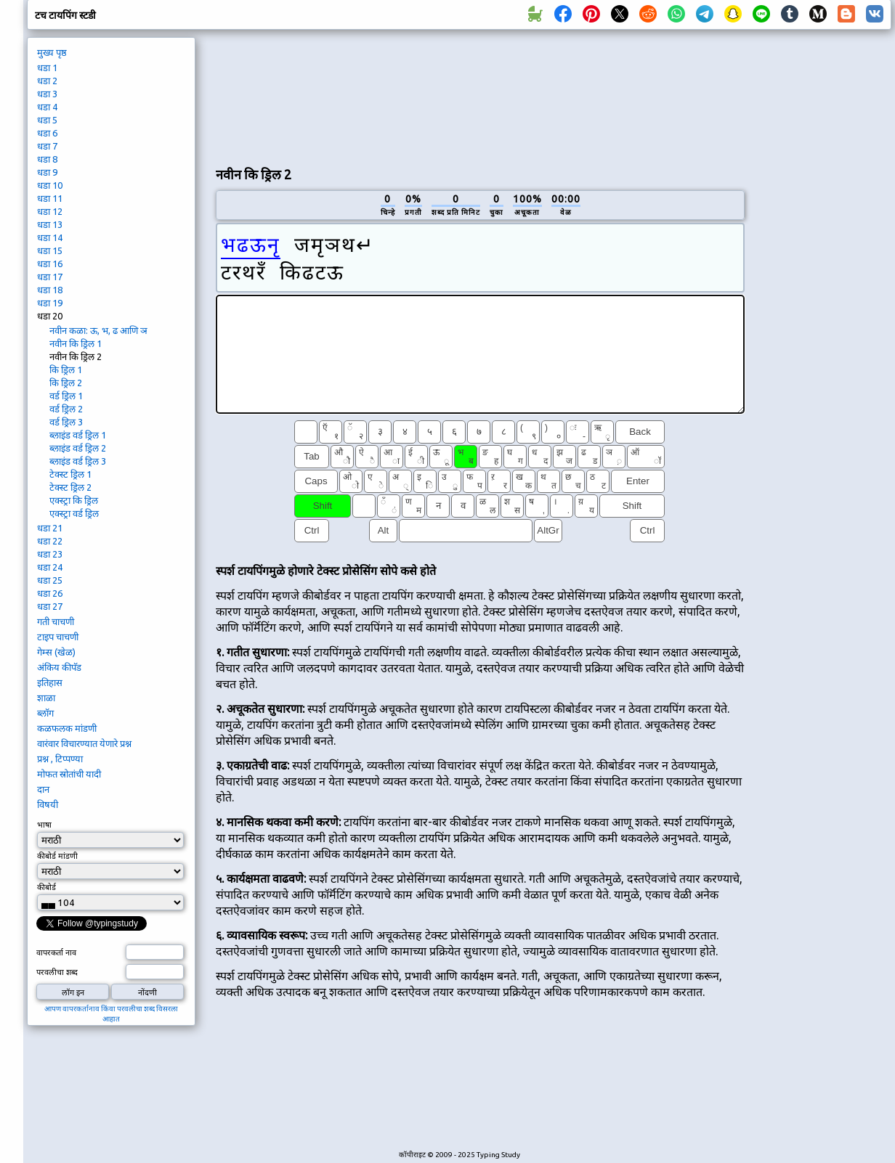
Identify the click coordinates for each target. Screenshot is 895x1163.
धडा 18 (49, 290)
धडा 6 (47, 133)
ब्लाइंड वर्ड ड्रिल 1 (77, 435)
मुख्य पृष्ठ (52, 52)
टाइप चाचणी (57, 637)
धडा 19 (49, 303)
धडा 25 (49, 580)
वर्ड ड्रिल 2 (66, 409)
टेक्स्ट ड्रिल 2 (70, 487)
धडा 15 (49, 250)
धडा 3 (47, 94)
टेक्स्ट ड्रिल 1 (70, 474)
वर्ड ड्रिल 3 (66, 422)
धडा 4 (47, 107)
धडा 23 (49, 554)
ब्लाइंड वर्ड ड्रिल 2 (77, 448)
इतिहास (49, 682)
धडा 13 (49, 224)
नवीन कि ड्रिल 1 (75, 343)
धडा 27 (49, 606)
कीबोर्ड (47, 887)
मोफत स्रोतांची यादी (69, 774)
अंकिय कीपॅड (59, 667)
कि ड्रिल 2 (65, 383)
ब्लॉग (45, 713)
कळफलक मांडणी (67, 728)
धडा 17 (49, 277)
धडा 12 (49, 211)
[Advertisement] (285, 95)
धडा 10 (49, 185)
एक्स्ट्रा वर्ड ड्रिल (74, 513)
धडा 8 (47, 159)
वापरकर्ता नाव (56, 952)
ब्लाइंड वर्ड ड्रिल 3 (77, 461)
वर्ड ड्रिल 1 (66, 396)
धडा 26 (49, 593)
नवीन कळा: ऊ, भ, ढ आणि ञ (98, 330)
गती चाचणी (55, 621)
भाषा (44, 824)
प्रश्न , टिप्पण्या (60, 759)
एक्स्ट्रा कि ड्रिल (73, 500)
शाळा (46, 698)
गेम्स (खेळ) (56, 652)
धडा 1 (47, 67)
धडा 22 (49, 541)
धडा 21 (49, 528)
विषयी (47, 804)
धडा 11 (49, 198)
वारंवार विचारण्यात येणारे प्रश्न (84, 743)
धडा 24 (49, 567)
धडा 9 (47, 172)
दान (43, 789)
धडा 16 (49, 263)
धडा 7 (47, 146)
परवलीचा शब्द (57, 972)
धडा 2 (47, 81)
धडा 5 (47, 120)
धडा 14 (49, 237)
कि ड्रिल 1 (65, 369)
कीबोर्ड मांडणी (57, 856)
